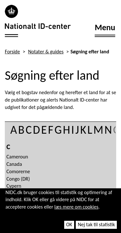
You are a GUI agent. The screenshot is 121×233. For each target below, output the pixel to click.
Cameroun (17, 157)
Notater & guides (46, 52)
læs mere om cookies (76, 207)
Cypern (13, 186)
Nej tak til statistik (96, 224)
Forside (12, 52)
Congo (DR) (18, 179)
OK (69, 224)
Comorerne (18, 171)
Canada (14, 164)
